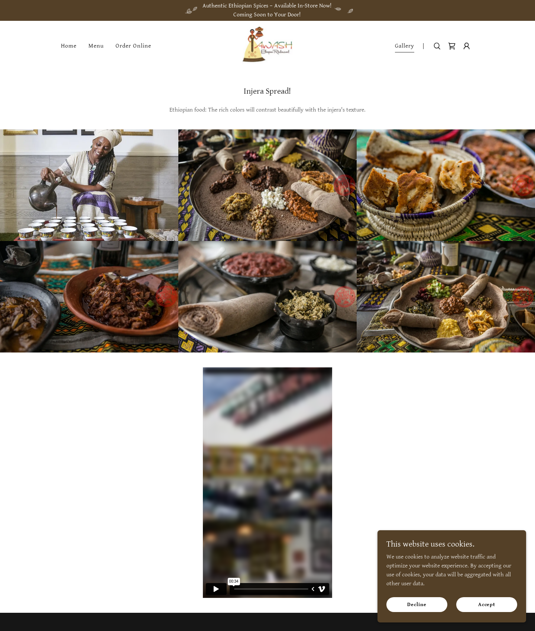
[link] (268, 45)
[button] (466, 46)
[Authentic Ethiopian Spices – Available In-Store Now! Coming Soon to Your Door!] (267, 10)
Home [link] (69, 45)
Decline (416, 604)
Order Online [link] (133, 45)
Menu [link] (96, 45)
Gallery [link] (404, 45)
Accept (486, 604)
